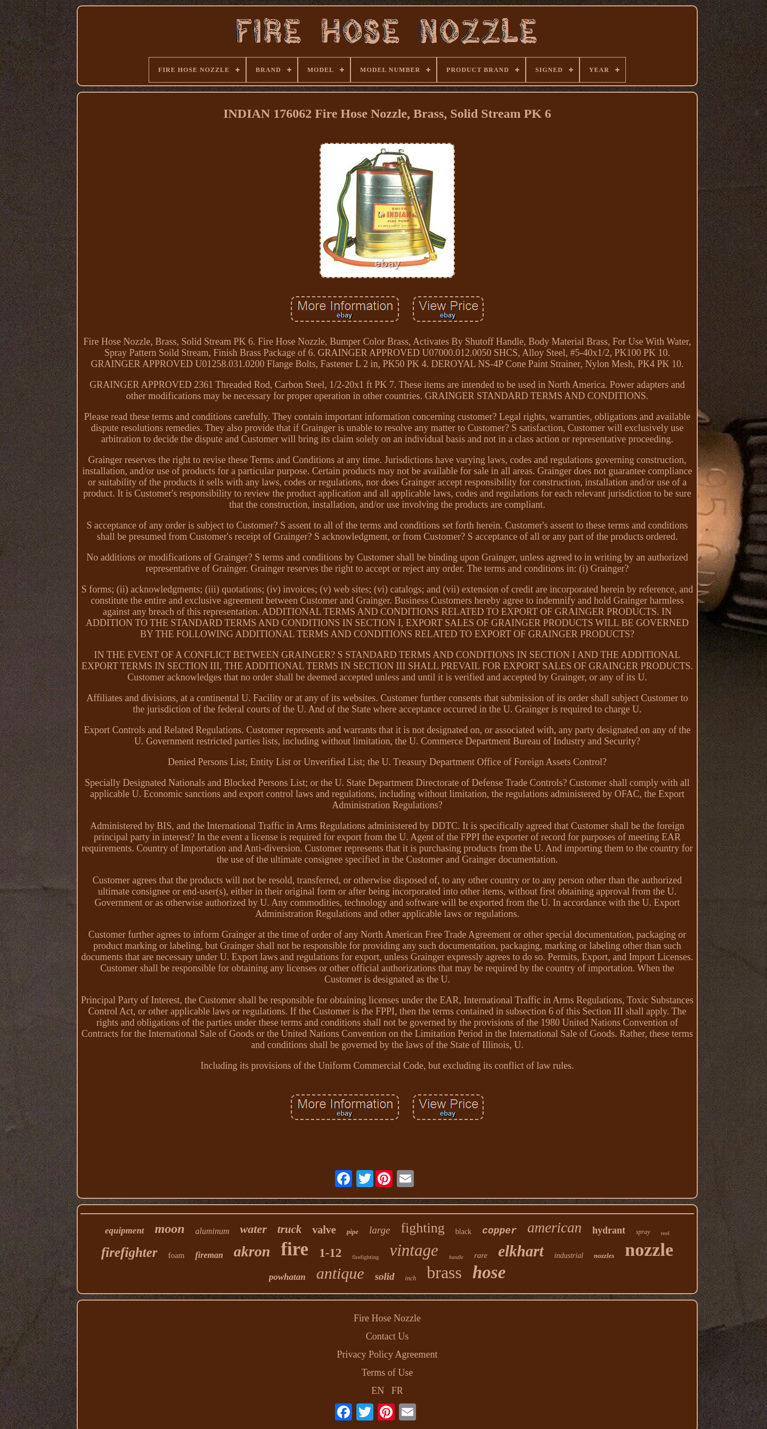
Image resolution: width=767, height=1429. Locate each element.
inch (411, 1278)
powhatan (287, 1277)
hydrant (608, 1230)
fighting (422, 1228)
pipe (352, 1232)
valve (324, 1230)
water (253, 1229)
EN (377, 1390)
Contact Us (387, 1336)
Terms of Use (387, 1372)
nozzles (604, 1256)
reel (665, 1233)
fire (294, 1249)
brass (444, 1272)
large (379, 1230)
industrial (568, 1256)
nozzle (649, 1250)
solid (385, 1276)
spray (643, 1232)
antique (340, 1273)
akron (252, 1251)
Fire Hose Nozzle (387, 1318)
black (463, 1232)
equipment (124, 1230)
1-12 (330, 1253)
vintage (413, 1250)
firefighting (365, 1257)
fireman (209, 1255)
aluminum (212, 1231)
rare (480, 1255)
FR (397, 1390)
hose (488, 1272)
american (554, 1228)
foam (176, 1255)
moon (170, 1229)
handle (456, 1257)
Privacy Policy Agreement (387, 1354)
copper (499, 1230)
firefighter (129, 1252)
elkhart (520, 1251)
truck (290, 1229)
